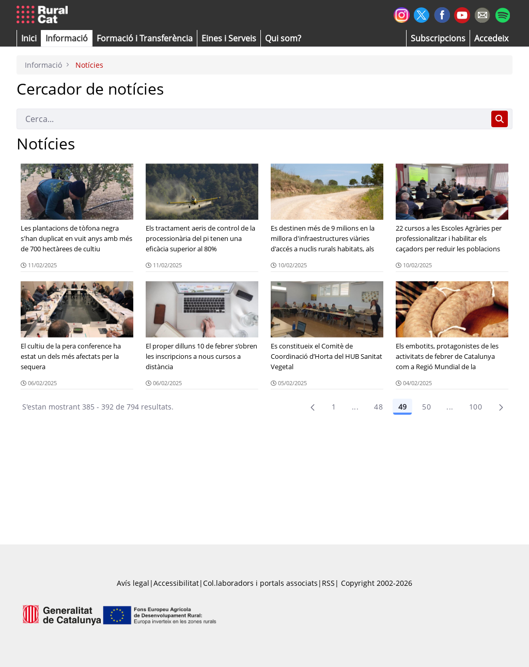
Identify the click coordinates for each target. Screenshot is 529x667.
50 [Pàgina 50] (426, 407)
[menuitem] (144, 38)
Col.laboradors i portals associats (260, 583)
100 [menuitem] (475, 407)
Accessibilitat (176, 583)
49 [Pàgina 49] (402, 407)
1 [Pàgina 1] (334, 407)
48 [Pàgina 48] (378, 407)
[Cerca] (252, 119)
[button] (29, 38)
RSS (328, 583)
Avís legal (133, 583)
